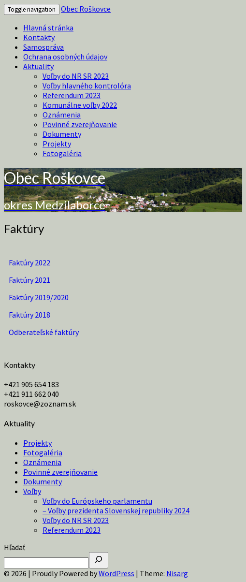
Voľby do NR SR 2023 (76, 76)
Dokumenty (62, 134)
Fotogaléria (62, 153)
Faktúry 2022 (29, 262)
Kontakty (39, 37)
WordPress (116, 573)
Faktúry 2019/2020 (39, 297)
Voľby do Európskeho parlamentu (97, 501)
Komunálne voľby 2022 (80, 105)
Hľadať (14, 547)
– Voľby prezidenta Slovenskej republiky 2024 (116, 510)
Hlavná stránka (48, 27)
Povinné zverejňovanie (80, 124)
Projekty (57, 143)
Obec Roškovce (86, 9)
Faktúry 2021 (29, 280)
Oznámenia (62, 114)
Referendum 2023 (72, 95)
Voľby (32, 491)
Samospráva (43, 47)
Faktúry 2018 (29, 315)
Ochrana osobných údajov (65, 56)
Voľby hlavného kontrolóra (87, 85)
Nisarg (177, 573)
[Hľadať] (98, 560)
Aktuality (38, 66)
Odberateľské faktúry (44, 332)
